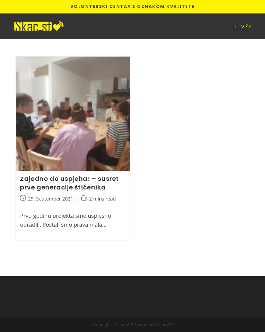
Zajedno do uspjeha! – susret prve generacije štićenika (69, 183)
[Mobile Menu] (243, 26)
